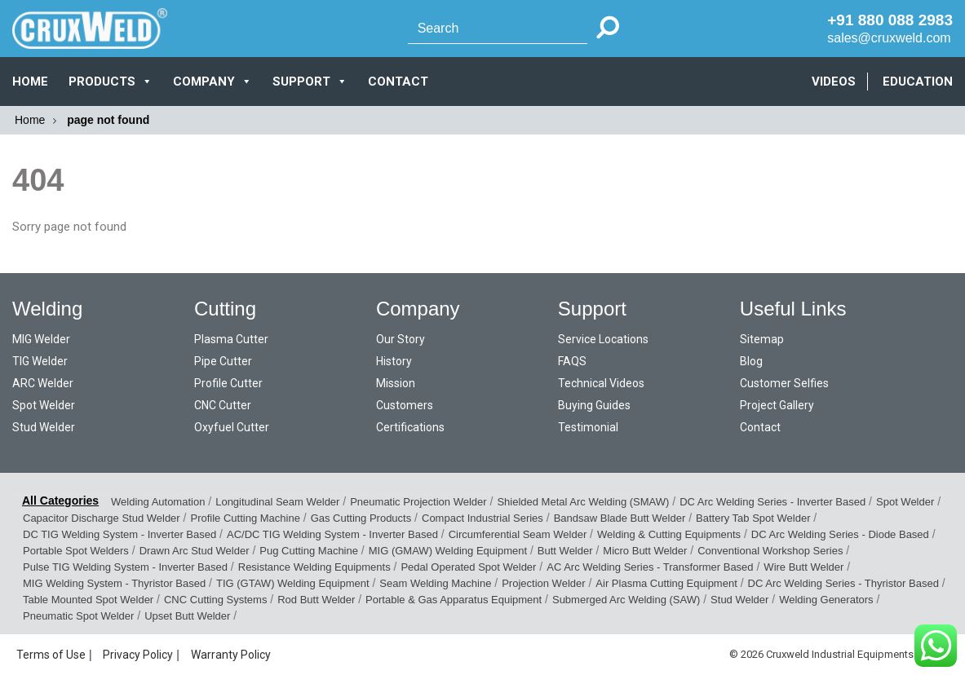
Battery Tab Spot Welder (753, 518)
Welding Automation (158, 502)
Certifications (410, 427)
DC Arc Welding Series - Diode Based (840, 534)
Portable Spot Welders (76, 551)
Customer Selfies (784, 383)
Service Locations (603, 339)
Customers (404, 405)
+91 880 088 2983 (890, 20)
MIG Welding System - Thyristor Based (114, 583)
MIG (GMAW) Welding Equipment (448, 551)
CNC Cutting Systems (215, 599)
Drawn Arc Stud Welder (194, 551)
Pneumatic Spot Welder (78, 616)
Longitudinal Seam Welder (277, 502)
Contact (760, 427)
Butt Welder (565, 551)
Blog (751, 361)
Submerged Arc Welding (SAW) (626, 599)
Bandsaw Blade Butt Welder (620, 518)
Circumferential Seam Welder (518, 534)
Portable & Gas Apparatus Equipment (453, 599)
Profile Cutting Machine (244, 518)
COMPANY (212, 81)
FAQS (572, 361)
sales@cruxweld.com (888, 38)
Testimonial (588, 427)
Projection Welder (543, 583)
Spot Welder (43, 405)
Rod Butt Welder (316, 599)
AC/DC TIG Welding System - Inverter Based (332, 534)
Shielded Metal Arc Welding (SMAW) (583, 502)
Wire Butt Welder (803, 567)
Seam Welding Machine (435, 583)
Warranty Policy (231, 654)
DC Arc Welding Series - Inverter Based (772, 502)
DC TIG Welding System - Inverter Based (119, 534)
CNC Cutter (222, 405)
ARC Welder (42, 383)
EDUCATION (918, 81)
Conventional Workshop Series (770, 551)
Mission (395, 383)
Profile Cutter (228, 383)
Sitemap (762, 339)
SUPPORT (309, 81)
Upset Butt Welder (187, 616)
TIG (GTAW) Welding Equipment (293, 583)
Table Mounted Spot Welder (88, 599)
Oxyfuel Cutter (231, 427)
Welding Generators (826, 599)
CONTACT (398, 81)
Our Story (400, 339)
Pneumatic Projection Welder (418, 502)
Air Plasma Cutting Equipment (666, 583)
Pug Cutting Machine (308, 551)
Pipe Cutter (223, 361)
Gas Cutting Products (361, 518)
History (394, 361)
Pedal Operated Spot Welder (468, 567)
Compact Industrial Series (482, 518)
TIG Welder (40, 361)
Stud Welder (43, 427)
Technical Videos (601, 383)
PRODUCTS (111, 81)
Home (30, 81)
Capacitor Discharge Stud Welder (101, 518)
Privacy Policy (138, 654)
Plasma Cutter (231, 339)
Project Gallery (777, 405)
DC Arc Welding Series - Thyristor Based (843, 583)
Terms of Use (51, 654)
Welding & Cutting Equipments (669, 534)
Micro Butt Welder (645, 551)
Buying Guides (594, 405)
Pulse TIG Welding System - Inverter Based (125, 567)
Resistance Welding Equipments (314, 567)
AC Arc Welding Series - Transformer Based (650, 567)
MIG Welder (41, 339)
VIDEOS (834, 81)
